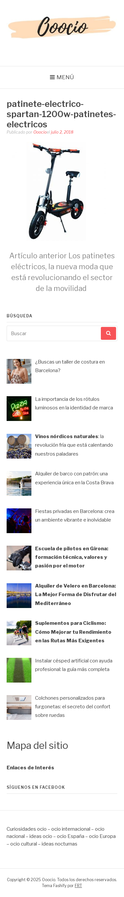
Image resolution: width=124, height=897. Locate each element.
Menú (65, 77)
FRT (78, 885)
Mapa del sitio (37, 745)
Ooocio (40, 132)
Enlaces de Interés (30, 768)
